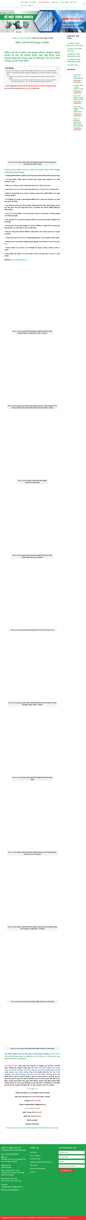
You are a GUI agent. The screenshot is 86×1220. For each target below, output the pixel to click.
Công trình (34, 1165)
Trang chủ (15, 38)
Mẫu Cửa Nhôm (44, 2)
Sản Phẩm (33, 2)
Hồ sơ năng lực (35, 1155)
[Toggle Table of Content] (56, 68)
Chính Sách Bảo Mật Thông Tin (41, 1162)
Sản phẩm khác (72, 65)
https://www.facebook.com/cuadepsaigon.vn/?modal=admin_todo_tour (32, 1128)
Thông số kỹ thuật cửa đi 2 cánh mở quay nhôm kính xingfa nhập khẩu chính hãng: (32, 77)
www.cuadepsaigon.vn (19, 260)
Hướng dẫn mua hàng (37, 1168)
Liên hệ (30, 5)
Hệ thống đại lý (35, 1159)
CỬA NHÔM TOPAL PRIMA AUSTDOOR (73, 55)
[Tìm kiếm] (84, 4)
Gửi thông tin (65, 1171)
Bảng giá (55, 2)
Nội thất (74, 2)
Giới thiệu (24, 2)
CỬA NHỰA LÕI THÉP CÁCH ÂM (74, 50)
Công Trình (64, 2)
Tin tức (24, 5)
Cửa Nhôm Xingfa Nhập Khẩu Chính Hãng (75, 44)
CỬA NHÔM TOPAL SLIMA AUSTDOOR (73, 61)
